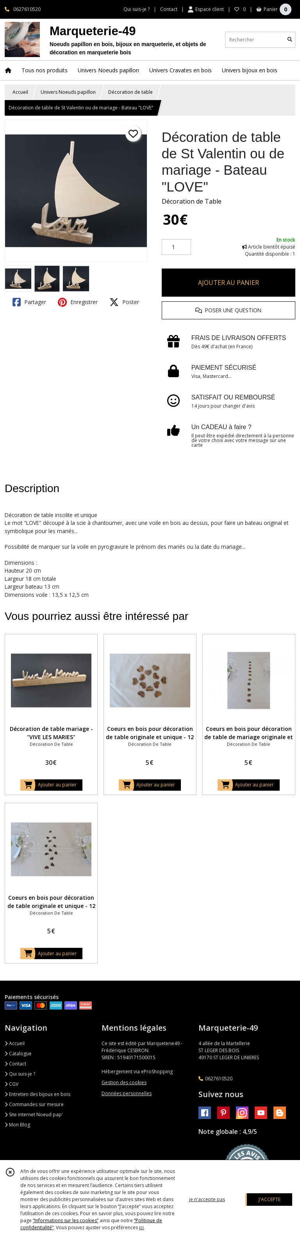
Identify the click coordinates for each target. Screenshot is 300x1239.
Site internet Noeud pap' (34, 1114)
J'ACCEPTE (269, 1199)
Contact (168, 9)
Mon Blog (17, 1124)
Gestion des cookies (124, 1082)
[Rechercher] (290, 39)
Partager (29, 302)
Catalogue (18, 1053)
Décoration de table (130, 92)
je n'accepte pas (207, 1199)
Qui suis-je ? (20, 1074)
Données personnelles (127, 1093)
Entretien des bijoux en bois (37, 1094)
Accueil (20, 92)
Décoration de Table (191, 201)
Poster (124, 302)
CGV (11, 1084)
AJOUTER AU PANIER (228, 282)
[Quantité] (176, 247)
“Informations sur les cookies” (65, 1220)
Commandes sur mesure (34, 1104)
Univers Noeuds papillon (68, 92)
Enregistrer (78, 302)
